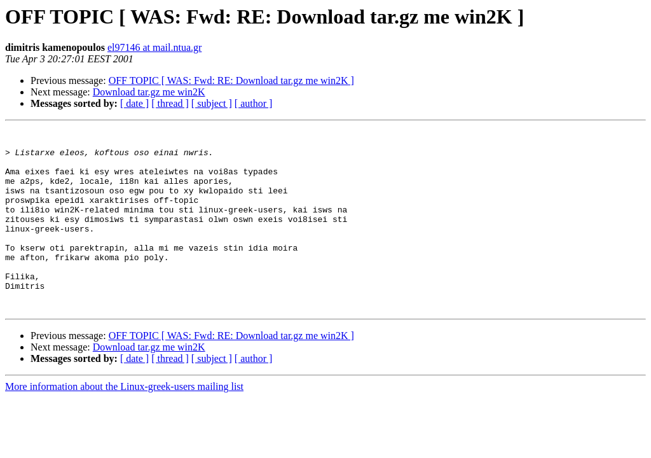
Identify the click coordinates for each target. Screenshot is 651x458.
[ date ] (134, 103)
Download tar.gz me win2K (149, 92)
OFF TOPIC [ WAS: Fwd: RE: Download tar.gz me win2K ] (231, 80)
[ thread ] (170, 103)
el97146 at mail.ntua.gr (154, 47)
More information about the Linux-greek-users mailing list (124, 422)
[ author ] (254, 103)
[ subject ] (211, 103)
